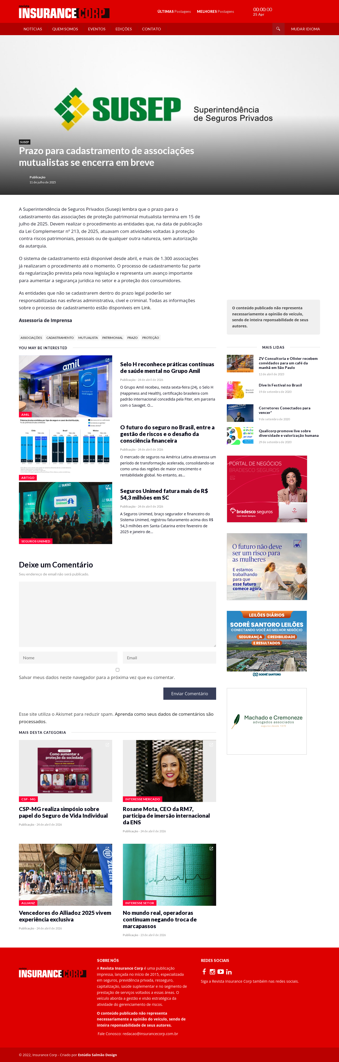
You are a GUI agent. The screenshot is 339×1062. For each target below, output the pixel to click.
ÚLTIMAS (174, 11)
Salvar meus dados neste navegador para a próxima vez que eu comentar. (97, 677)
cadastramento (60, 338)
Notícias (33, 29)
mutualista (88, 338)
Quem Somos (65, 29)
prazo (132, 338)
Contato (151, 29)
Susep (24, 142)
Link (146, 307)
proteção (150, 338)
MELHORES (215, 11)
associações (31, 338)
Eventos (97, 29)
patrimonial (112, 338)
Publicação (38, 177)
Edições (124, 29)
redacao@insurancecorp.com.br (150, 1033)
